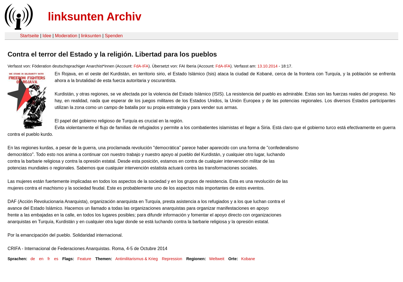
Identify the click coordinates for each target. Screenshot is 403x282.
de (33, 259)
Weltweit (216, 259)
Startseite (29, 35)
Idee (47, 35)
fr (49, 259)
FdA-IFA (140, 66)
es (56, 259)
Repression (172, 259)
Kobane (248, 259)
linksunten (91, 35)
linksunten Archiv (94, 16)
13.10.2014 (267, 66)
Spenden (114, 35)
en (41, 259)
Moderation (66, 35)
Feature (84, 259)
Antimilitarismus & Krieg (136, 259)
